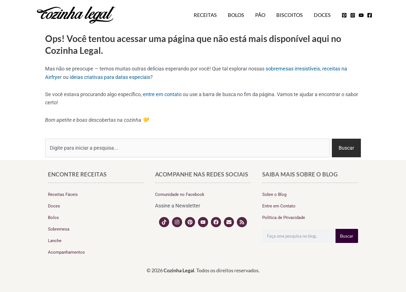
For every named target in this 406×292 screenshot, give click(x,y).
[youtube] (361, 15)
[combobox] (187, 148)
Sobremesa (58, 229)
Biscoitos (290, 15)
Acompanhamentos (66, 252)
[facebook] (369, 15)
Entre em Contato (278, 206)
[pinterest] (344, 15)
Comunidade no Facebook (179, 194)
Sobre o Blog (274, 194)
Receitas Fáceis (63, 194)
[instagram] (352, 15)
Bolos (239, 15)
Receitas (208, 15)
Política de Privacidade (283, 217)
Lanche (54, 240)
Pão (262, 15)
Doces (322, 15)
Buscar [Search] (346, 235)
